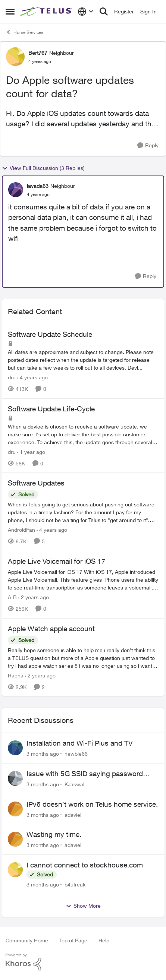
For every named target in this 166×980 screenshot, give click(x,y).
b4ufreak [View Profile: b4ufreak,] (75, 884)
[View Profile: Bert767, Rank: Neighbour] (15, 56)
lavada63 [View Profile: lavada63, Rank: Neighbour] (37, 186)
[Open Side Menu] (10, 11)
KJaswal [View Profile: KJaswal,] (74, 784)
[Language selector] (86, 11)
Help (103, 940)
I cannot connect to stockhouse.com (84, 865)
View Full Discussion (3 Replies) (43, 168)
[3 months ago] (42, 754)
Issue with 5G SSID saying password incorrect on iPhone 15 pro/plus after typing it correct (84, 773)
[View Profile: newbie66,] (15, 747)
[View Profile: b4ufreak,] (15, 869)
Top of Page (73, 940)
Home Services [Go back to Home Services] (24, 32)
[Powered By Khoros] (83, 962)
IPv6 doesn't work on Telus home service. (92, 804)
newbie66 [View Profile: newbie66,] (76, 753)
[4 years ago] (32, 377)
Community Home (27, 940)
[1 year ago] (31, 451)
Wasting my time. (53, 834)
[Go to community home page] (47, 12)
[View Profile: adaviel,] (15, 809)
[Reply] (148, 145)
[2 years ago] (33, 597)
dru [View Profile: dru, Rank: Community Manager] (12, 377)
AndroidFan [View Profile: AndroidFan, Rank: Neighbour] (21, 530)
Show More (83, 905)
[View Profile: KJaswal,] (15, 778)
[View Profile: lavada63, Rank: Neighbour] (15, 189)
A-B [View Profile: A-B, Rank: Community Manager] (12, 597)
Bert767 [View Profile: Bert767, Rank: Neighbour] (37, 53)
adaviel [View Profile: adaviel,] (73, 814)
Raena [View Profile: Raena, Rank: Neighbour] (16, 675)
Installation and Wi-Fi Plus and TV (79, 743)
